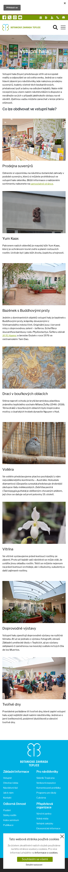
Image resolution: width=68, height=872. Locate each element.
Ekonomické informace (48, 828)
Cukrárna (41, 797)
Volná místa (42, 818)
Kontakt (7, 797)
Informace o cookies (46, 852)
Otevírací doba (10, 782)
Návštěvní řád (10, 787)
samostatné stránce (41, 183)
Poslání (7, 810)
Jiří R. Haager (9, 335)
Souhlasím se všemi (35, 859)
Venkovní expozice (46, 782)
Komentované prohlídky (48, 787)
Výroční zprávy (43, 813)
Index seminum (11, 820)
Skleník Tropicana (45, 778)
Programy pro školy (46, 792)
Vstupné (7, 778)
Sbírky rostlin (9, 815)
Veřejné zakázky (44, 823)
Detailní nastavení (34, 865)
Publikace (8, 825)
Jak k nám (8, 792)
